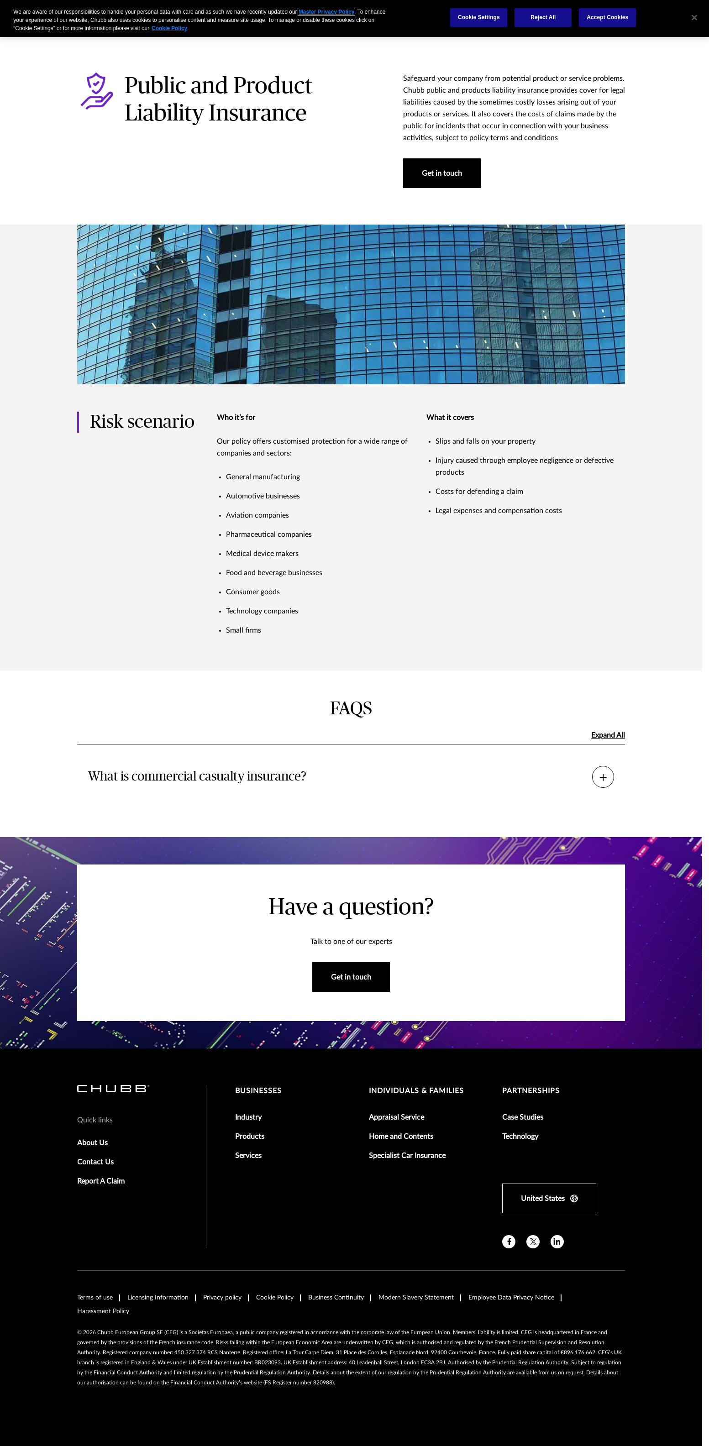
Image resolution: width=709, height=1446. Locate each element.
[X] (533, 1241)
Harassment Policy (103, 1311)
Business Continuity (336, 1297)
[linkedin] (557, 1241)
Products (249, 1136)
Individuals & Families (416, 1091)
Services (248, 1155)
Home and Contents (401, 1136)
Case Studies (522, 1117)
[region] (354, 18)
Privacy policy (222, 1297)
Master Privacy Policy (326, 12)
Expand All (608, 735)
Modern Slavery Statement (416, 1297)
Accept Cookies (607, 17)
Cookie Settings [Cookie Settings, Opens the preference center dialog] (479, 17)
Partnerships (531, 1091)
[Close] (694, 17)
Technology (520, 1136)
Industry (248, 1117)
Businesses (258, 1091)
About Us (92, 1143)
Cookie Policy (275, 1297)
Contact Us (95, 1162)
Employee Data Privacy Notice (511, 1297)
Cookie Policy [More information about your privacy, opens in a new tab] (169, 28)
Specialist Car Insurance (407, 1155)
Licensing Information (158, 1297)
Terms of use (95, 1297)
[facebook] (508, 1241)
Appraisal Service (396, 1117)
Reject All (543, 17)
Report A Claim (101, 1181)
